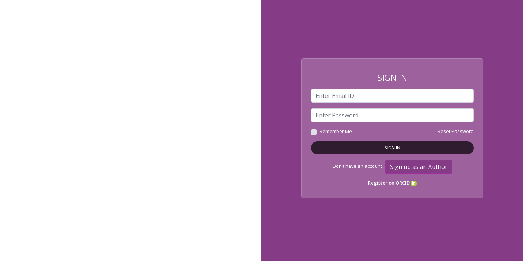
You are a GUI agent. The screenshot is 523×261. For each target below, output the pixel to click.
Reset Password (456, 131)
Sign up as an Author (418, 167)
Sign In (392, 148)
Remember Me (336, 131)
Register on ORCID (392, 182)
